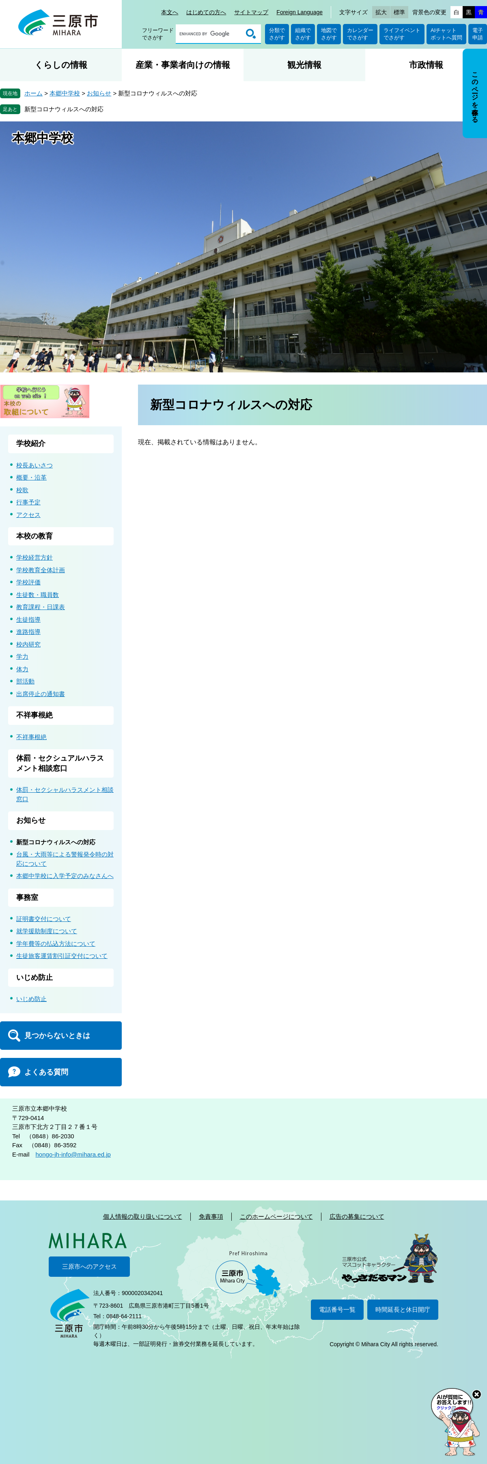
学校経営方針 (34, 557)
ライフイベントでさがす (402, 34)
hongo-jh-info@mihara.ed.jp (73, 1154)
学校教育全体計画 (40, 570)
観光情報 (304, 64)
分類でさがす (277, 34)
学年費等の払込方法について (55, 943)
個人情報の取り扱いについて (142, 1216)
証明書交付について (43, 918)
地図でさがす (329, 34)
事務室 (27, 897)
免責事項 (211, 1216)
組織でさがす (303, 34)
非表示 (482, 49)
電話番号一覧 (337, 1309)
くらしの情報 (60, 64)
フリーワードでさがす (158, 34)
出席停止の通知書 (40, 693)
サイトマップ (251, 12)
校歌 (22, 490)
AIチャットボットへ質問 (446, 34)
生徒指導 (28, 619)
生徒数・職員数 (37, 594)
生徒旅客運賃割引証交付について (62, 955)
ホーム (33, 93)
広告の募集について (357, 1216)
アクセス (28, 514)
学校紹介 (30, 443)
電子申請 (477, 34)
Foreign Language (299, 12)
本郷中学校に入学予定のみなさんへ (65, 875)
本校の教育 (34, 536)
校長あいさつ (34, 465)
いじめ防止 (34, 977)
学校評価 (28, 582)
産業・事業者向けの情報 (183, 64)
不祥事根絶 (34, 715)
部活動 (25, 681)
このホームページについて (276, 1216)
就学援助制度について (46, 931)
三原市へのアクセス (89, 1266)
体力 (22, 669)
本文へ (169, 12)
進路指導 (28, 631)
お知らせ (99, 93)
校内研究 (28, 644)
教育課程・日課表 (40, 606)
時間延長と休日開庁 (402, 1309)
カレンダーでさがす (360, 34)
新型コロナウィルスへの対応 (63, 109)
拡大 (381, 12)
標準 (399, 12)
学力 (22, 656)
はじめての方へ (206, 12)
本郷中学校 (65, 93)
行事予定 (28, 502)
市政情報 (426, 64)
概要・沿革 (31, 477)
